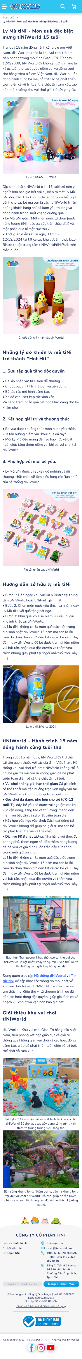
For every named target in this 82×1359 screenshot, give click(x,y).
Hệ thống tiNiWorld (50, 975)
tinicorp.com (55, 1243)
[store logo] (25, 6)
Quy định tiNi (11, 1253)
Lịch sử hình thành (15, 1243)
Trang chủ (9, 17)
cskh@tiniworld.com (60, 1248)
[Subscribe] (61, 1284)
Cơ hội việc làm (13, 1248)
